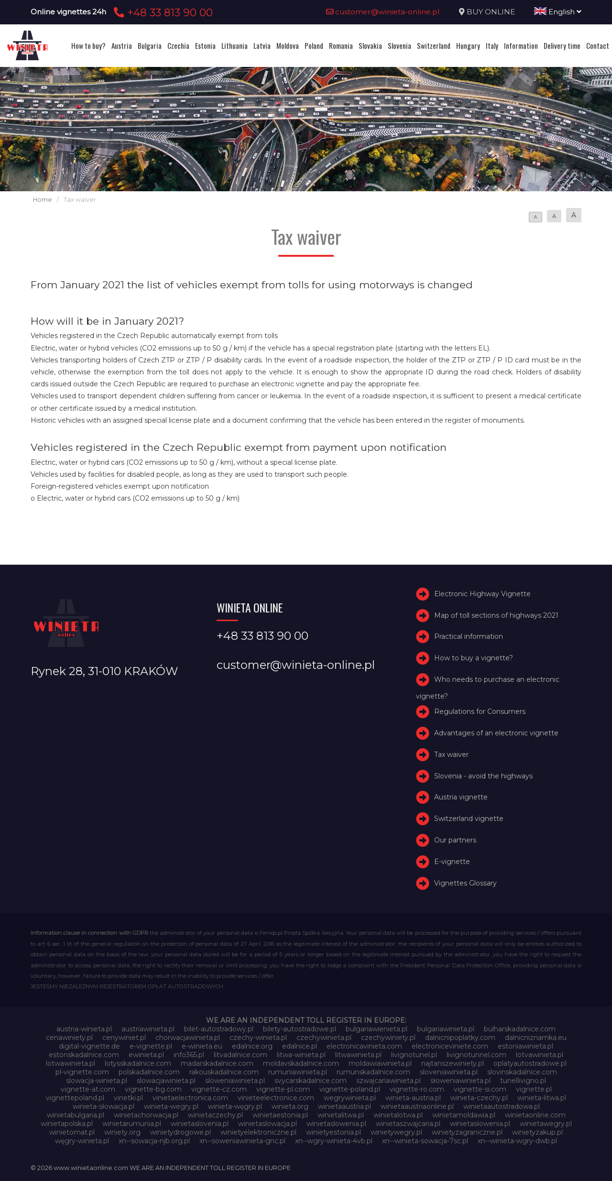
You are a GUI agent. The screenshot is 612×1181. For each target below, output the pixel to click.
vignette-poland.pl (349, 1089)
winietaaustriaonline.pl (417, 1106)
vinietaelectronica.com (190, 1098)
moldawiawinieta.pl (380, 1063)
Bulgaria (150, 45)
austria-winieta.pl (84, 1029)
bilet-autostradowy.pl (218, 1029)
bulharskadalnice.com (520, 1029)
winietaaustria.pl (344, 1106)
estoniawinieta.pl (525, 1046)
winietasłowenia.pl (480, 1123)
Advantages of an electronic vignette (496, 733)
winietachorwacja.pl (146, 1115)
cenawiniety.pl (69, 1037)
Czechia (178, 45)
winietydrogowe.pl (180, 1132)
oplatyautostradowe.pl (530, 1063)
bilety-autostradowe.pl (299, 1029)
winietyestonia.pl (333, 1132)
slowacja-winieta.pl (96, 1080)
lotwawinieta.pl (70, 1063)
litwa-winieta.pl (301, 1054)
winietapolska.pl (67, 1123)
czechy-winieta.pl (258, 1037)
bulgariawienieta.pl (376, 1029)
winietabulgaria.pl (75, 1115)
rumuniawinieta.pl (297, 1072)
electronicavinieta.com (364, 1046)
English (557, 11)
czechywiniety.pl (388, 1037)
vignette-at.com (88, 1089)
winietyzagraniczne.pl (467, 1132)
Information (521, 45)
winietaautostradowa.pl (501, 1106)
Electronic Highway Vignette (482, 594)
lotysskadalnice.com (138, 1063)
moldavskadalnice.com (301, 1063)
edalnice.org (252, 1046)
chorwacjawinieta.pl (187, 1037)
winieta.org (290, 1106)
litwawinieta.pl (358, 1054)
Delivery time (562, 45)
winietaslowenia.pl (336, 1123)
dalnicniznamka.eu (536, 1037)
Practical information (468, 636)
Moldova (287, 45)
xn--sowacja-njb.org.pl (154, 1141)
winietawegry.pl (546, 1123)
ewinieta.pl (146, 1054)
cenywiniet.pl (124, 1037)
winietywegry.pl (396, 1132)
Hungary (468, 45)
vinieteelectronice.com (276, 1098)
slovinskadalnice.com (522, 1072)
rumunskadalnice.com (373, 1072)
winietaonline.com (535, 1115)
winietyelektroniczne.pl (258, 1132)
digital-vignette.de (89, 1046)
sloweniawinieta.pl (235, 1080)
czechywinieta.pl (323, 1037)
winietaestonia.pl (280, 1115)
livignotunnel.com (476, 1054)
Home (42, 199)
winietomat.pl (72, 1132)
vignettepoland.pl (75, 1098)
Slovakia (370, 45)
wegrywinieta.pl (350, 1098)
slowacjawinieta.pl (166, 1080)
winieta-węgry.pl (235, 1106)
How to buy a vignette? (473, 658)
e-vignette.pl (151, 1046)
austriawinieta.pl (148, 1029)
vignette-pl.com (283, 1089)
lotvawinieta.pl (539, 1054)
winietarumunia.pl (131, 1123)
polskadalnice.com (149, 1072)
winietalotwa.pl (398, 1115)
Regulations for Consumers (479, 711)
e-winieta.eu (202, 1046)
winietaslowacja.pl (267, 1123)
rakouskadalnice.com (224, 1072)
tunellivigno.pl (523, 1080)
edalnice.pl (299, 1046)
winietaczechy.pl (215, 1115)
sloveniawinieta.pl (449, 1072)
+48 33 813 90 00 (162, 12)
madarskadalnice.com (217, 1063)
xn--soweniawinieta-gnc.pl (242, 1141)
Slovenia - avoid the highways (483, 776)
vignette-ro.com (417, 1089)
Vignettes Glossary (465, 883)
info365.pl (189, 1054)
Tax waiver (451, 754)
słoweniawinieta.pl (460, 1080)
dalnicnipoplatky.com (460, 1037)
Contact (597, 45)
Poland (314, 45)
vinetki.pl (128, 1098)
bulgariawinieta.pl (445, 1029)
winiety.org (122, 1132)
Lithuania (234, 45)
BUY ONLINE (491, 11)
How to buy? (88, 45)
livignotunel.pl (414, 1054)
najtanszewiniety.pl (452, 1063)
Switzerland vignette (468, 818)
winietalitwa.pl (340, 1115)
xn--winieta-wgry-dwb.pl (517, 1141)
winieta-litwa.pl (541, 1098)
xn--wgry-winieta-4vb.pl (333, 1141)
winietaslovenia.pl (200, 1123)
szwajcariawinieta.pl (388, 1080)
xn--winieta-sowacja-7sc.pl (425, 1141)
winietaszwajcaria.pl (408, 1123)
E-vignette (452, 861)
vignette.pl (534, 1089)
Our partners (455, 840)
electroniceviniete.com (450, 1046)
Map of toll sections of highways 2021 (496, 615)
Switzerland (433, 45)
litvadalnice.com (240, 1054)
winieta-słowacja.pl (103, 1106)
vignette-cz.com (219, 1089)
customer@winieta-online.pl (383, 11)
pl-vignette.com (82, 1072)
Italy (492, 45)
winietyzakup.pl (537, 1132)
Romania (341, 45)
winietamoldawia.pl (463, 1115)
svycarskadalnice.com (310, 1080)
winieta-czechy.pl (479, 1098)
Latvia (262, 45)
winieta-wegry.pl (171, 1106)
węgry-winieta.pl (82, 1141)
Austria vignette (461, 797)
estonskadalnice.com (84, 1054)
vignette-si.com (480, 1089)
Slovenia (399, 45)
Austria (121, 45)
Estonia (205, 45)
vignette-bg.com (153, 1089)
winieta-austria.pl (413, 1098)
